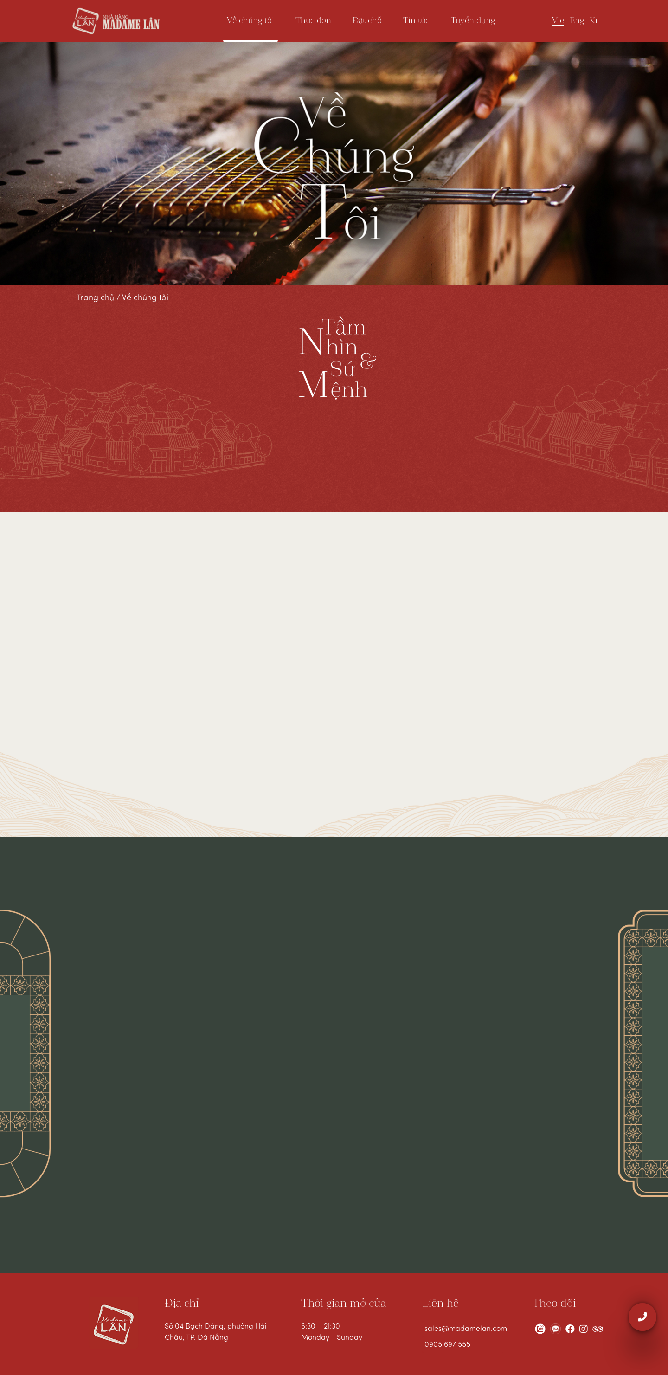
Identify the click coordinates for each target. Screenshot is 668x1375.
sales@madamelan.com (463, 1329)
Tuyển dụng (473, 21)
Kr (594, 21)
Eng (577, 21)
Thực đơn (313, 21)
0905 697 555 (447, 1345)
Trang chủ (96, 298)
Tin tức (416, 21)
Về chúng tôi (250, 21)
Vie (558, 21)
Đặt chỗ (367, 21)
